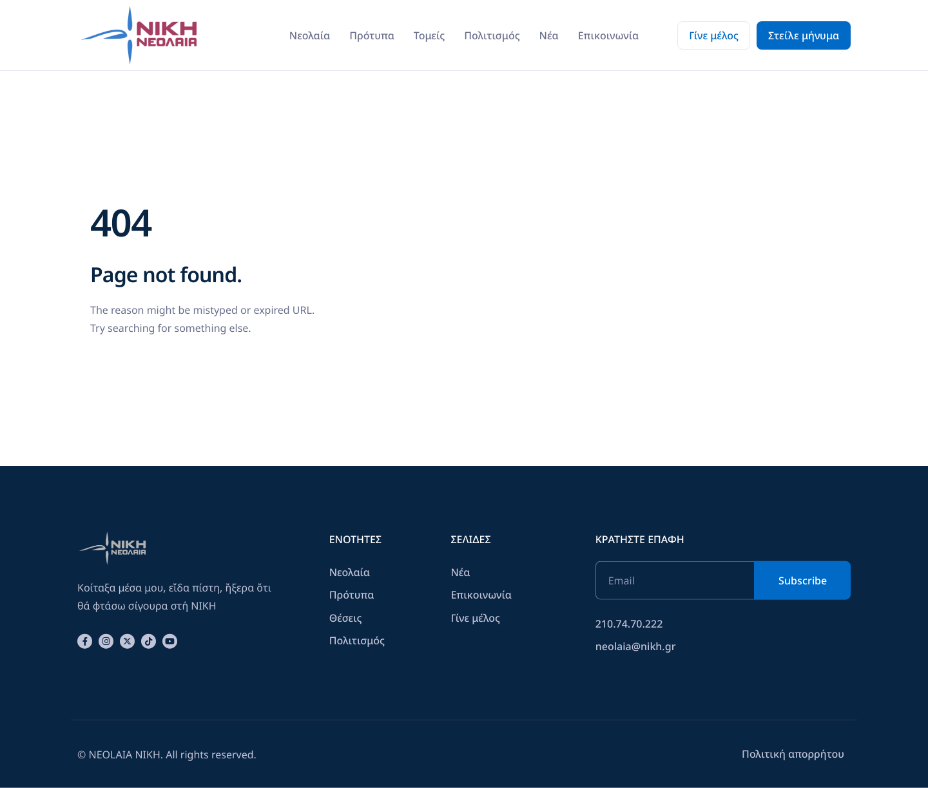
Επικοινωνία (608, 35)
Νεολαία (309, 35)
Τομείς (429, 35)
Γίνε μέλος (714, 35)
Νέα (549, 35)
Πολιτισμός (491, 35)
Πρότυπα (371, 35)
